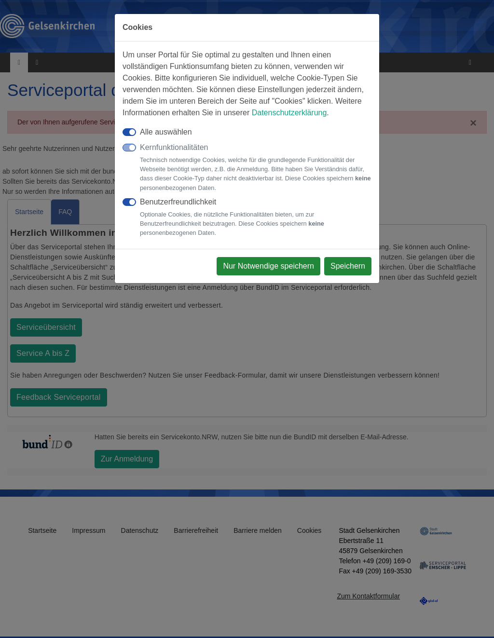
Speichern (347, 266)
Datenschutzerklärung (289, 113)
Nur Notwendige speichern (268, 266)
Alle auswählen (166, 132)
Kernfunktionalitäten (255, 167)
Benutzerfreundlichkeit (255, 218)
